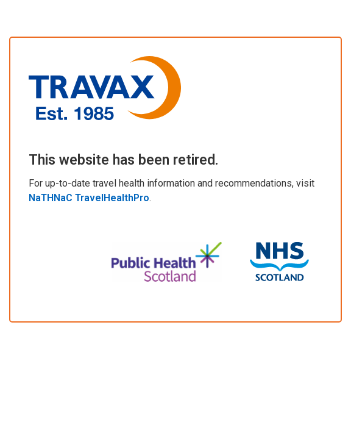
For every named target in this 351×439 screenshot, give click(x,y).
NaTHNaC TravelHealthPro (89, 198)
